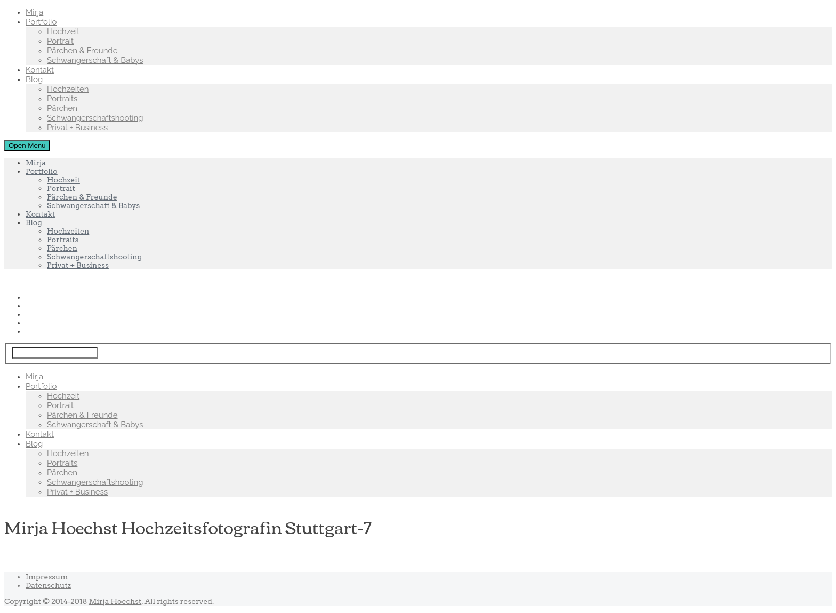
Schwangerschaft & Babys (95, 60)
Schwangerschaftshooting (95, 118)
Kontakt (40, 70)
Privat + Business (77, 127)
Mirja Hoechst (115, 601)
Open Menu (27, 145)
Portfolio (41, 22)
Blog (34, 79)
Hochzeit (63, 31)
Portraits (62, 99)
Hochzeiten (68, 89)
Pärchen (62, 108)
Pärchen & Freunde (82, 50)
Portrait (60, 41)
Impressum (47, 576)
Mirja (34, 12)
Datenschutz (48, 585)
